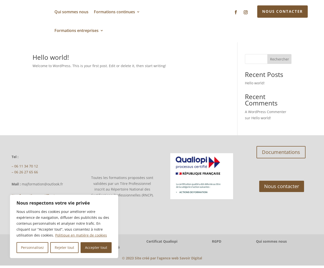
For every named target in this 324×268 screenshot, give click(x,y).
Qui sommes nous (71, 12)
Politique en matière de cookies (81, 235)
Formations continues (114, 12)
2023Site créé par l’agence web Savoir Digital (162, 260)
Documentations (281, 154)
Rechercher (279, 61)
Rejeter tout (64, 247)
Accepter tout (96, 247)
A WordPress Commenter (265, 114)
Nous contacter (282, 11)
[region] (64, 226)
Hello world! (51, 59)
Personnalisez (32, 247)
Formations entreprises (76, 30)
